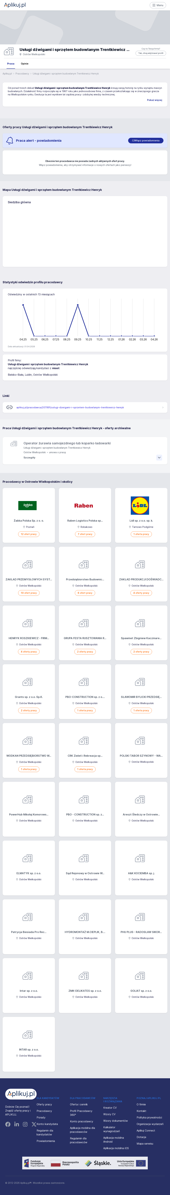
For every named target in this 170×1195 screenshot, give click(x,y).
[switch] (145, 140)
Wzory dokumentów (115, 1120)
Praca (10, 63)
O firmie (141, 1104)
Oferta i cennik (79, 1104)
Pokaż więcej (154, 100)
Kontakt (141, 1111)
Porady (41, 1117)
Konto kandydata (47, 1124)
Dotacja (141, 1137)
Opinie (24, 63)
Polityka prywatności (149, 1117)
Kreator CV (110, 1107)
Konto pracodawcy (81, 1121)
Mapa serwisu (145, 1143)
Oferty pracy (44, 1104)
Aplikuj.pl (7, 73)
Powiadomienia (46, 1141)
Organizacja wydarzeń (150, 1124)
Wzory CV (109, 1114)
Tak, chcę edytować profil (150, 53)
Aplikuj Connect (146, 1130)
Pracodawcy (22, 73)
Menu (158, 5)
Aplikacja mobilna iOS (116, 1148)
